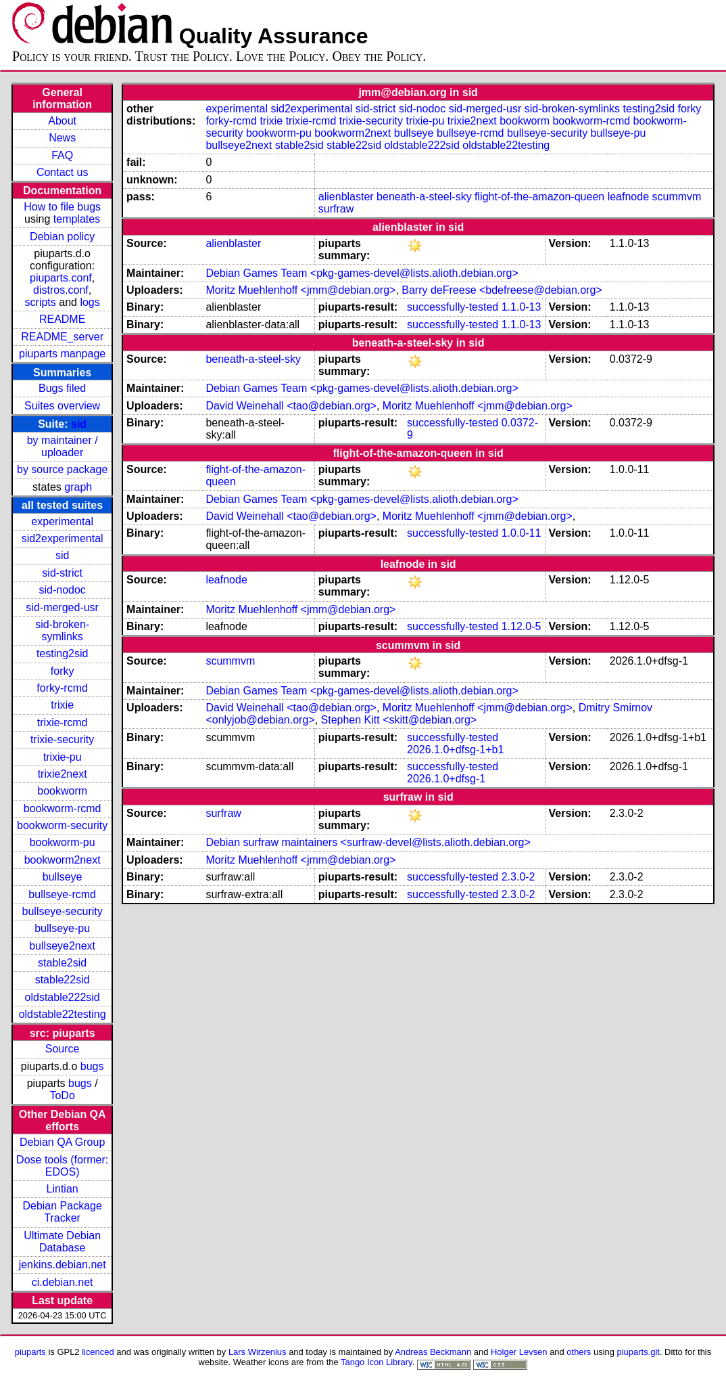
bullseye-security (62, 911)
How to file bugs (62, 207)
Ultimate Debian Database (62, 1241)
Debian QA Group (62, 1142)
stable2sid (62, 963)
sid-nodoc (62, 590)
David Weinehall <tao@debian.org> (291, 405)
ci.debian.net (62, 1282)
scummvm (676, 196)
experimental (62, 521)
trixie (62, 705)
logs (89, 302)
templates (76, 219)
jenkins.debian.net (62, 1264)
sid (79, 424)
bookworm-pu (62, 842)
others (578, 1352)
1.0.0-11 (521, 533)
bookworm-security (62, 825)
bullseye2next (62, 946)
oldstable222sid (62, 997)
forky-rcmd (62, 688)
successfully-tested (452, 307)
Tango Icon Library (376, 1362)
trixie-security (62, 739)
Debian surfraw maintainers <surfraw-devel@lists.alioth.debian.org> (367, 842)
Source (62, 1048)
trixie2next (62, 774)
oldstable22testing (62, 1014)
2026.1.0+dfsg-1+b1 (455, 749)
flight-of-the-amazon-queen (539, 196)
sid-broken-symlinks (62, 630)
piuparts (30, 1352)
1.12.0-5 (521, 626)
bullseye (62, 877)
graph (78, 487)
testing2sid (63, 653)
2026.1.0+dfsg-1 (446, 778)
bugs (92, 1066)
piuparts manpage (62, 353)
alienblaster (346, 196)
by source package (62, 469)
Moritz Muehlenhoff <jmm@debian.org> (300, 290)
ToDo (61, 1095)
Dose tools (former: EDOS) (62, 1166)
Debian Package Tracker (61, 1212)
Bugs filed (62, 388)
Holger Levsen (519, 1352)
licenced (98, 1352)
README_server (62, 336)
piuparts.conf (61, 278)
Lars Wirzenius (257, 1352)
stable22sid (62, 979)
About (62, 121)
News (62, 137)
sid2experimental (62, 538)
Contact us (62, 172)
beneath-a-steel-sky (424, 196)
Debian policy (62, 236)
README (62, 319)
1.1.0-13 (521, 307)
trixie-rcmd (62, 722)
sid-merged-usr (62, 607)
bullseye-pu (62, 928)
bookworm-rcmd (62, 808)
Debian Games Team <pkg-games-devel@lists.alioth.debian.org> (361, 273)
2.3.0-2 (518, 877)
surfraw (336, 209)
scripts (40, 302)
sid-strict (62, 573)
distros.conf (61, 290)
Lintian (62, 1189)
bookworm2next (62, 860)
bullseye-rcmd (62, 894)
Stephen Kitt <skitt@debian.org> (399, 720)
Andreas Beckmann (433, 1352)
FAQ (62, 155)
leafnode (628, 196)
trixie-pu (62, 757)
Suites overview (62, 405)
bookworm (62, 791)
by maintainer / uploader (62, 446)
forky (62, 671)
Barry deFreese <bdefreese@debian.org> (502, 290)
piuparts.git (638, 1352)
